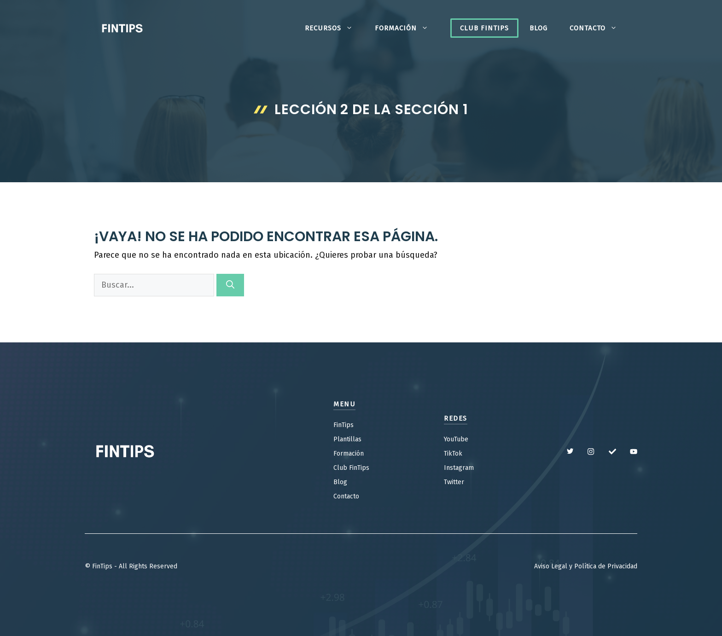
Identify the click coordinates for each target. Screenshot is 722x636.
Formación (407, 28)
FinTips (343, 425)
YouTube (456, 439)
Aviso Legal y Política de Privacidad (585, 566)
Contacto (599, 28)
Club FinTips (484, 28)
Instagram (459, 468)
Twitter (454, 482)
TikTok (453, 453)
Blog (538, 28)
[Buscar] (230, 285)
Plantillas (347, 439)
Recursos (334, 28)
